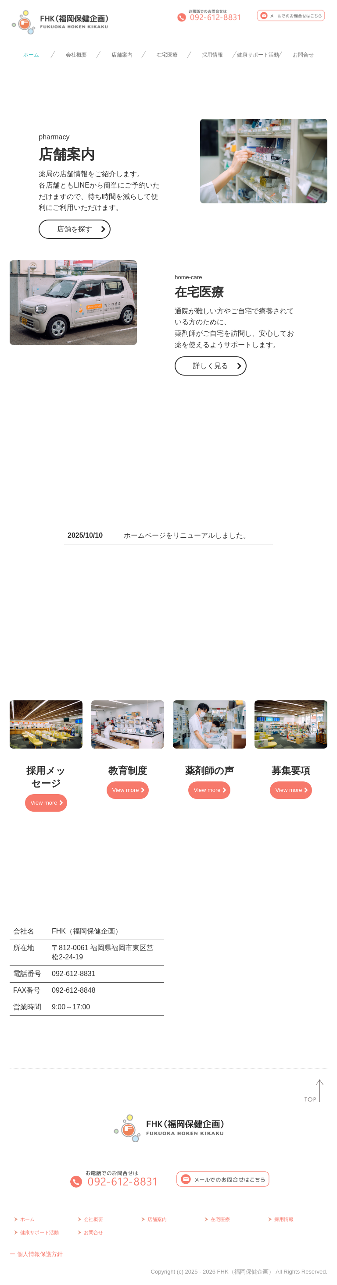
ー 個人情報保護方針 (36, 1254)
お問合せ (303, 55)
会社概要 (76, 55)
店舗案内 (122, 55)
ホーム (31, 55)
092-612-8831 (74, 973)
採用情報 (212, 55)
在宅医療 (167, 55)
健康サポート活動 (258, 55)
